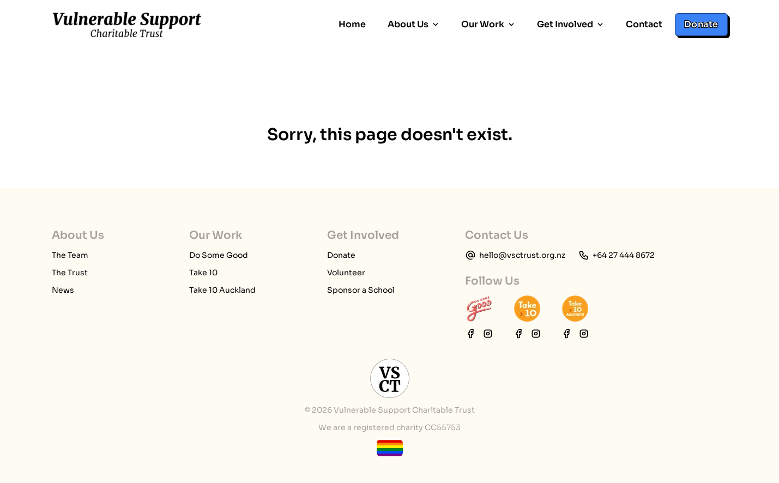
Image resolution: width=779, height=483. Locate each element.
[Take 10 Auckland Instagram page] (583, 333)
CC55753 (443, 427)
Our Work (488, 24)
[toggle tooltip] (390, 448)
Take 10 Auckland (222, 290)
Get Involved (570, 24)
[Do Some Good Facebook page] (470, 333)
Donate (701, 24)
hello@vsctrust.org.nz (522, 255)
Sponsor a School (361, 290)
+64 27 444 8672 (624, 255)
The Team (70, 255)
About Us (413, 24)
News (63, 290)
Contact (644, 24)
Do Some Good (218, 255)
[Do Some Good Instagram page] (487, 333)
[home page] (127, 24)
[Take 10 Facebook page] (518, 333)
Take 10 (203, 272)
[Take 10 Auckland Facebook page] (566, 333)
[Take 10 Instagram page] (535, 333)
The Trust (70, 272)
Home (352, 24)
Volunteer (346, 272)
